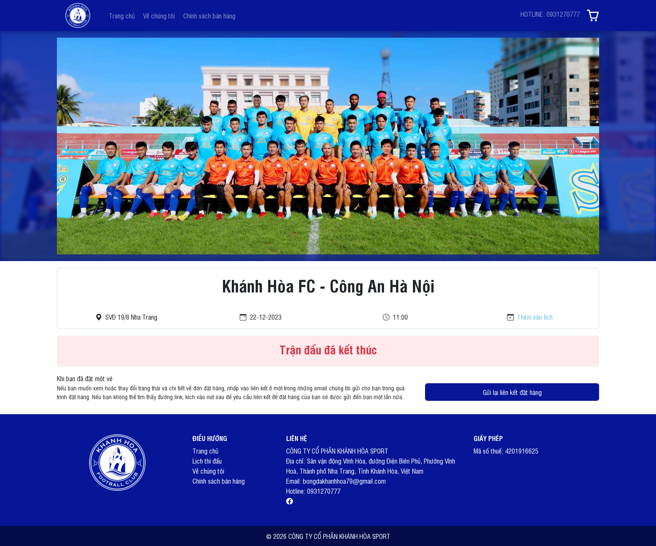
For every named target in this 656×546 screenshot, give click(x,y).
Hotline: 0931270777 (313, 490)
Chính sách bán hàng (209, 15)
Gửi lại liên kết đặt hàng (512, 392)
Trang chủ (122, 15)
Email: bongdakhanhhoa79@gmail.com (336, 480)
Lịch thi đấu (207, 460)
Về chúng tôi (159, 15)
